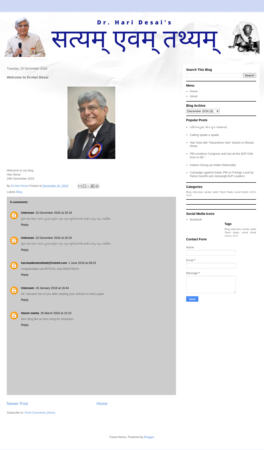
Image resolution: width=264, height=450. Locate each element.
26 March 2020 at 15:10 (55, 313)
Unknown (27, 212)
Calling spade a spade (204, 135)
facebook (196, 219)
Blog (19, 192)
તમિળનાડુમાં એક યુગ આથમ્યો (208, 127)
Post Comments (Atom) (40, 412)
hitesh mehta (30, 313)
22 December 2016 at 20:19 (54, 212)
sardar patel (211, 191)
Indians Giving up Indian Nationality (213, 165)
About (193, 96)
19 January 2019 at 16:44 (52, 288)
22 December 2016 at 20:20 (54, 237)
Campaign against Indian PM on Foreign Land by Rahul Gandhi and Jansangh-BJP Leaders (222, 174)
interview (198, 191)
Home (102, 403)
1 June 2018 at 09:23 (82, 263)
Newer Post (17, 403)
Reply (24, 224)
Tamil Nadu (226, 191)
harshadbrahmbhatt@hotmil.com (44, 263)
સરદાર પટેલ (231, 235)
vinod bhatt (241, 191)
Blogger (149, 437)
